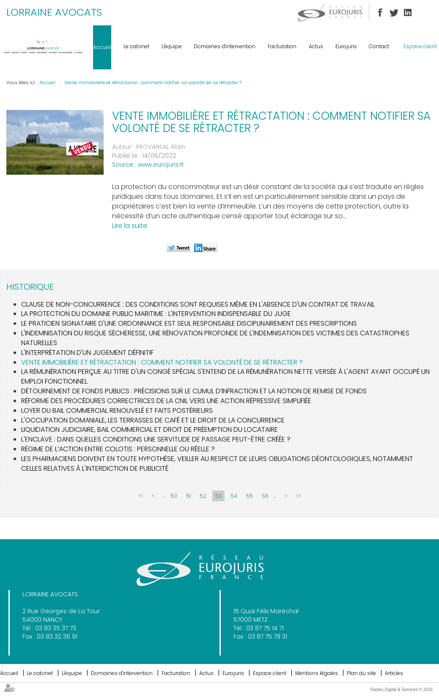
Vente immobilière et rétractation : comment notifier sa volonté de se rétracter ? (152, 82)
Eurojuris (346, 46)
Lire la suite (129, 226)
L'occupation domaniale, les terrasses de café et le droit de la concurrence (153, 420)
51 (188, 495)
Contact (379, 46)
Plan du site (361, 673)
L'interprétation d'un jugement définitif (87, 352)
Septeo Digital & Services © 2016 (401, 689)
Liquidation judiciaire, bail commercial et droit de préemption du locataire (149, 429)
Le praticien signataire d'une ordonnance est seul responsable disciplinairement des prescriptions (189, 323)
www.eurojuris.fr (161, 164)
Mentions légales (316, 673)
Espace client (420, 46)
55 (249, 495)
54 (233, 495)
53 (218, 495)
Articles (394, 673)
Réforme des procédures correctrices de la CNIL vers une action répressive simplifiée (166, 401)
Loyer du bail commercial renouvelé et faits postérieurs (117, 410)
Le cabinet (136, 46)
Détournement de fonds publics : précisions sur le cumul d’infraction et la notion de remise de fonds (194, 391)
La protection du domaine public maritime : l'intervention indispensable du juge (156, 313)
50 (173, 495)
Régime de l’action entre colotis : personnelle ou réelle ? (118, 449)
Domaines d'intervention (224, 46)
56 (265, 495)
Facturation (282, 46)
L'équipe (172, 46)
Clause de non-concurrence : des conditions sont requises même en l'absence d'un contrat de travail (198, 304)
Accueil (102, 47)
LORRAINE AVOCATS (54, 12)
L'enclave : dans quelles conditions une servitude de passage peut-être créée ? (156, 439)
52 (203, 495)
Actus (316, 46)
